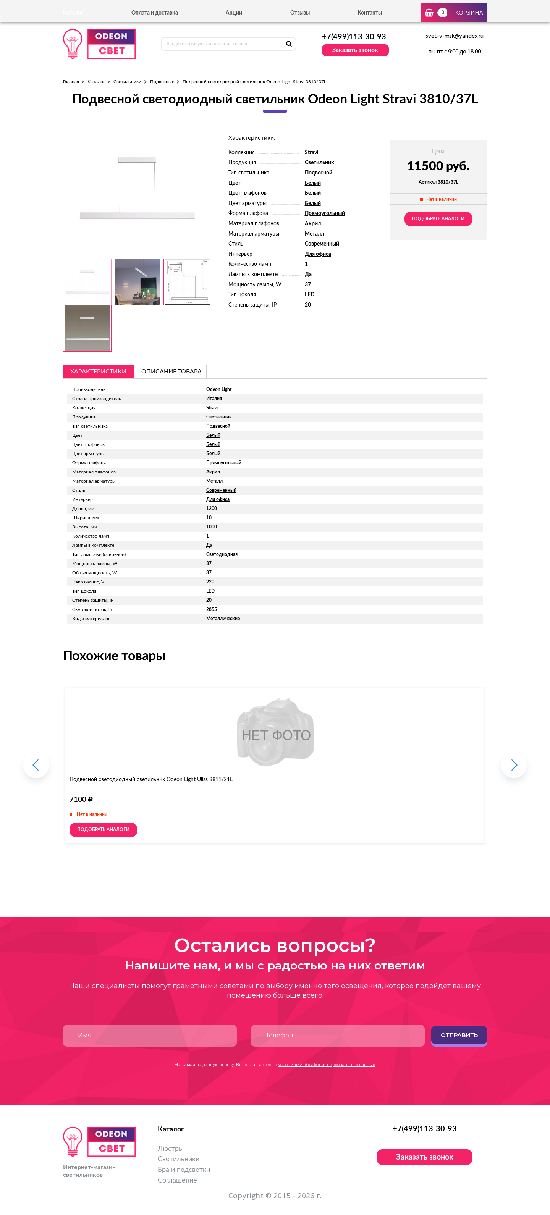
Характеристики (98, 371)
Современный (322, 244)
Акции (234, 13)
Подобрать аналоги (438, 219)
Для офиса (318, 254)
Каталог (96, 81)
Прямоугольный (325, 213)
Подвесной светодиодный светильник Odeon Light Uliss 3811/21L (151, 779)
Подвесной (318, 173)
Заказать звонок (355, 50)
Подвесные (162, 81)
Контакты (370, 13)
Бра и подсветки (184, 1170)
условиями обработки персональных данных (326, 1064)
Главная (71, 81)
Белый (313, 183)
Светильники (127, 81)
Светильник (319, 162)
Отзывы (300, 13)
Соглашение (177, 1180)
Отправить (459, 1035)
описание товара (171, 371)
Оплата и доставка (154, 13)
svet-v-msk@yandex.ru (455, 36)
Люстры (171, 1149)
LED (310, 294)
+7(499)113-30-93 (354, 37)
